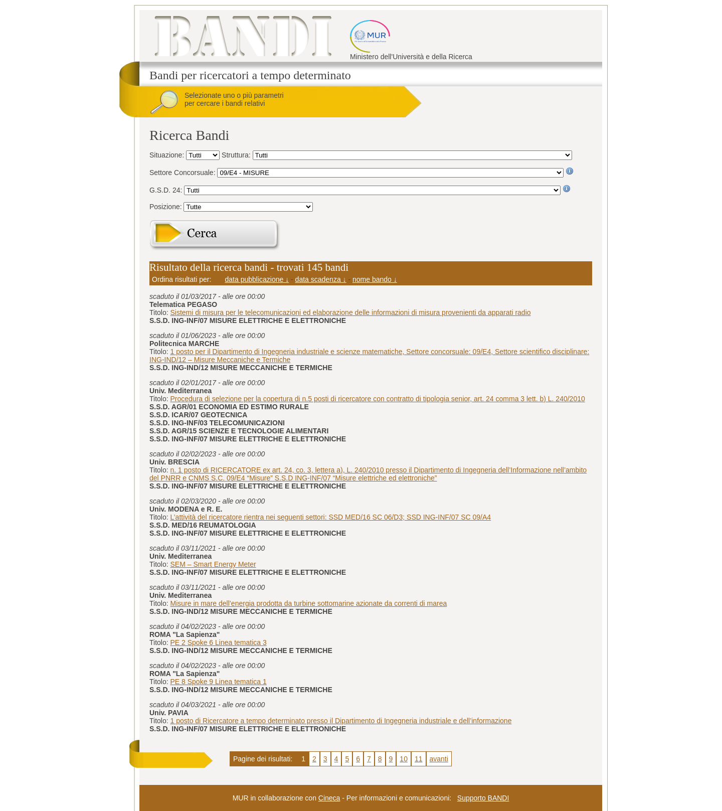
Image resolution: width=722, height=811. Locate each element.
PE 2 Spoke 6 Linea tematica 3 (218, 642)
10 (404, 759)
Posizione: (166, 207)
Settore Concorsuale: (183, 173)
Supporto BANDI (483, 798)
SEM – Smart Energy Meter (213, 564)
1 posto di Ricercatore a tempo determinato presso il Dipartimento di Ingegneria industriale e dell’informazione (341, 721)
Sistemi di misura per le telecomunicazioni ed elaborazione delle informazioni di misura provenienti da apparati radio (350, 312)
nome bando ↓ (374, 279)
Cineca (329, 798)
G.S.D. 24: (166, 190)
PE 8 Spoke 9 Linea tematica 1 (218, 682)
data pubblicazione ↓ (257, 279)
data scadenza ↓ (320, 279)
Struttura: (237, 155)
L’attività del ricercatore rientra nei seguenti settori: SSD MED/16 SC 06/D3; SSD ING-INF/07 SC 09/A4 (330, 517)
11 (419, 759)
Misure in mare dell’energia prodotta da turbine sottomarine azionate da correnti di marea (308, 603)
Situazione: (167, 155)
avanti (439, 759)
